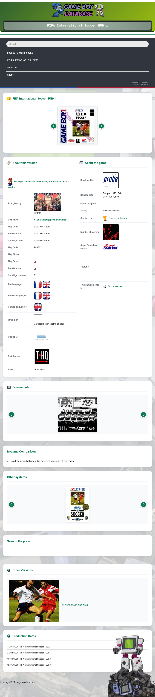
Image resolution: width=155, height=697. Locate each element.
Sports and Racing (117, 218)
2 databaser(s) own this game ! (51, 219)
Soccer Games (112, 286)
